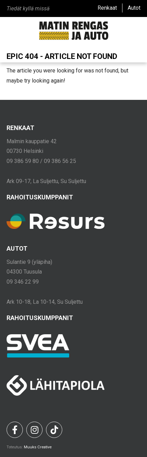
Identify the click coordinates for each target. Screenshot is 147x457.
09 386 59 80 (23, 161)
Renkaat (107, 8)
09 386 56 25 (60, 161)
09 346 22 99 (23, 281)
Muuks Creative (38, 447)
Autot (134, 8)
